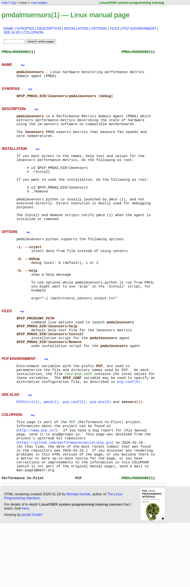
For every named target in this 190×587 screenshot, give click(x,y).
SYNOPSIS (25, 28)
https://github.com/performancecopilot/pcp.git (66, 496)
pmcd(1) (51, 451)
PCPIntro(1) (28, 451)
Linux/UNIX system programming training (131, 2)
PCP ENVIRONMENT (139, 28)
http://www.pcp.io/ (37, 482)
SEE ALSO (12, 32)
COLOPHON (33, 32)
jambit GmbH (32, 577)
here (25, 570)
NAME (8, 28)
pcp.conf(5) (128, 430)
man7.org (9, 2)
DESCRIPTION (49, 28)
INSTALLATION (76, 28)
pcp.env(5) (100, 451)
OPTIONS (99, 28)
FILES (114, 28)
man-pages (39, 2)
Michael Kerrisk (78, 556)
